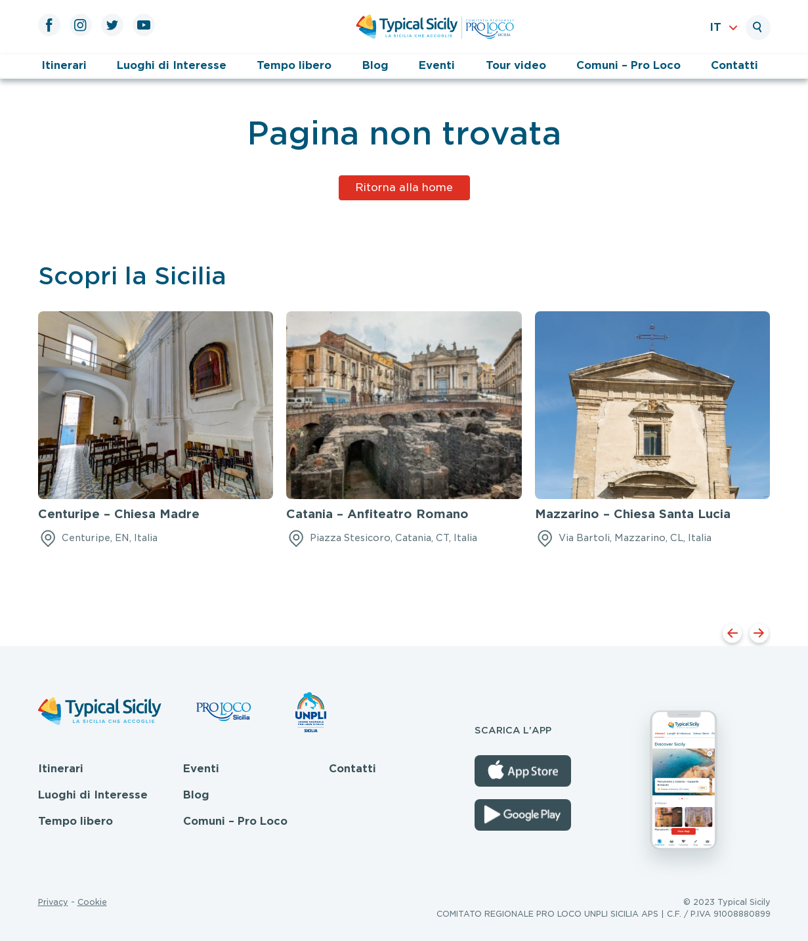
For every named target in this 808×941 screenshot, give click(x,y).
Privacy (53, 902)
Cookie (92, 902)
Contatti (734, 65)
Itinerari (64, 65)
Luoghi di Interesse (171, 65)
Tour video (516, 65)
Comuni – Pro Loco (628, 65)
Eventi (437, 65)
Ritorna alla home (404, 187)
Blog (375, 65)
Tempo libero (294, 65)
